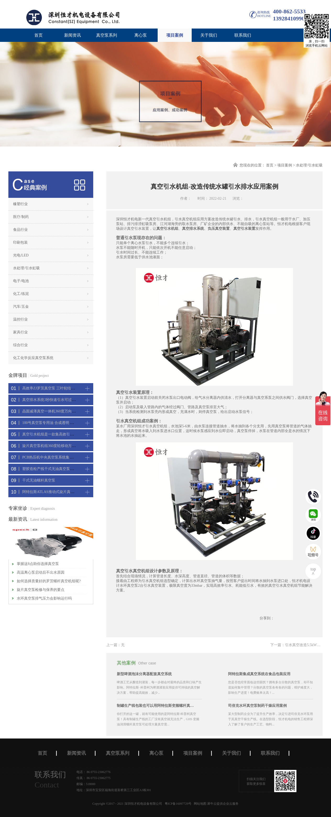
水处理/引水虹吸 (309, 165)
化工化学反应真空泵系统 (33, 358)
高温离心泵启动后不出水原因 (40, 572)
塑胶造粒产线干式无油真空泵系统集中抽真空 (59, 469)
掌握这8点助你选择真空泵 (38, 564)
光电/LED (21, 255)
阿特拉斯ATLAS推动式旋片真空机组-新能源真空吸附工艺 (68, 492)
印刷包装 (20, 242)
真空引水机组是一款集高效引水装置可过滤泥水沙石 (64, 434)
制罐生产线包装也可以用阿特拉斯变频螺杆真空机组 (156, 706)
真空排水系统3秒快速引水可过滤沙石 (52, 400)
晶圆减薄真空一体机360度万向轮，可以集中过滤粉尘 (65, 411)
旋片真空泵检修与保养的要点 (40, 590)
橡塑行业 (20, 204)
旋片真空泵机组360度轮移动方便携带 (52, 446)
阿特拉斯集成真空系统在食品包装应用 (259, 674)
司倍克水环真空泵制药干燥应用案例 (257, 706)
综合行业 (20, 345)
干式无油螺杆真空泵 (38, 480)
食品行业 (20, 230)
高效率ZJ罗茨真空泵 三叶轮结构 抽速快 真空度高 (62, 388)
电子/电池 (21, 281)
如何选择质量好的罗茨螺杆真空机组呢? (49, 581)
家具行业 (20, 332)
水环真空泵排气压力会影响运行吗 (44, 598)
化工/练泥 (21, 294)
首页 (38, 35)
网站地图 (199, 803)
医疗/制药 (21, 217)
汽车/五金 (21, 307)
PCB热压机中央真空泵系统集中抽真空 (53, 457)
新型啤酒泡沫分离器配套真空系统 (144, 674)
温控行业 (20, 319)
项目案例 (284, 165)
